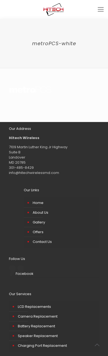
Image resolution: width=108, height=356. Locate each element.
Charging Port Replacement (42, 345)
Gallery (39, 222)
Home (38, 202)
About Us (40, 212)
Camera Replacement (38, 316)
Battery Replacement (36, 326)
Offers (38, 232)
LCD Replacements (34, 306)
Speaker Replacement (38, 335)
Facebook (24, 273)
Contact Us (42, 241)
